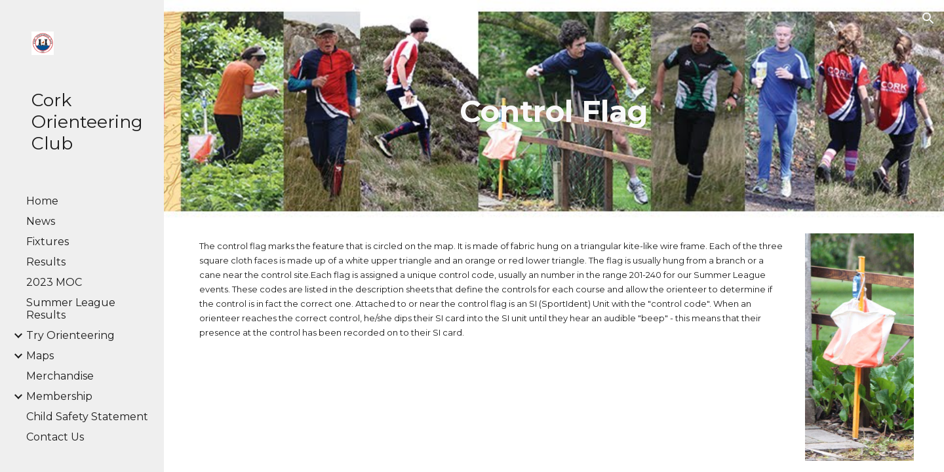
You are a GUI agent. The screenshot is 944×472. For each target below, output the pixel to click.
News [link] (40, 221)
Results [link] (46, 262)
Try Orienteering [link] (70, 335)
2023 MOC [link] (54, 282)
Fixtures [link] (47, 241)
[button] (928, 18)
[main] (554, 111)
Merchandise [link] (60, 376)
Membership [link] (59, 396)
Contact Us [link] (55, 437)
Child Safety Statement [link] (87, 416)
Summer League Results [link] (70, 308)
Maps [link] (40, 355)
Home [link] (42, 201)
